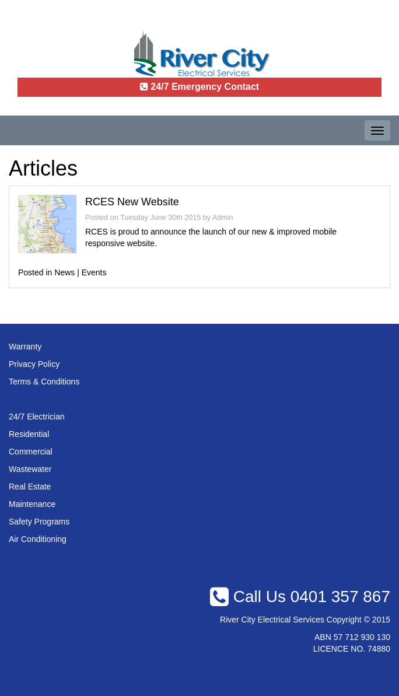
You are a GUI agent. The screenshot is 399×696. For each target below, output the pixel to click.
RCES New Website (132, 202)
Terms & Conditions (44, 381)
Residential (29, 434)
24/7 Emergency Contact (199, 87)
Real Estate (30, 486)
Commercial (30, 451)
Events (94, 272)
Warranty (25, 346)
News (64, 272)
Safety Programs (39, 521)
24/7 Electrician (37, 416)
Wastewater (30, 469)
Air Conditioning (37, 539)
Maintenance (32, 504)
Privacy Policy (34, 364)
